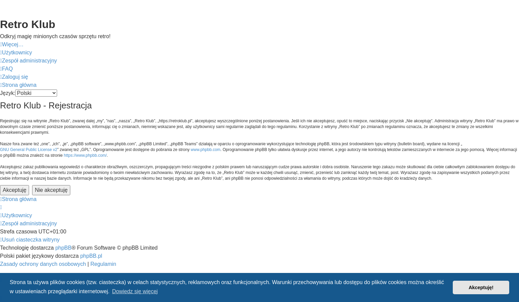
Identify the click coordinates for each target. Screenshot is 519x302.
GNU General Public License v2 (28, 149)
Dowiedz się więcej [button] (135, 291)
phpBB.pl (91, 256)
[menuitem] (16, 53)
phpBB (63, 248)
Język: (7, 93)
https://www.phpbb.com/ (85, 155)
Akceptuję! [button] (481, 287)
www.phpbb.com (205, 149)
